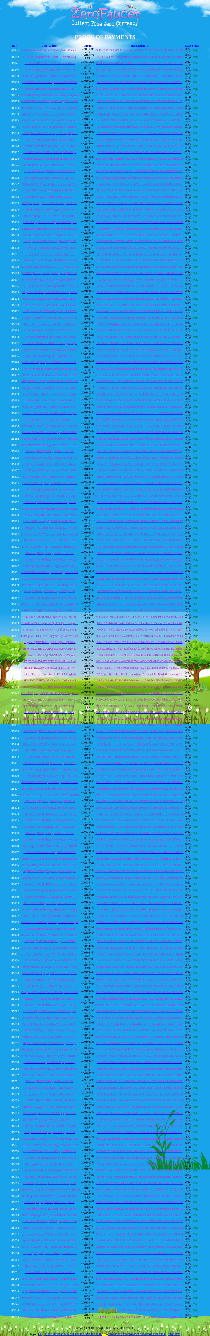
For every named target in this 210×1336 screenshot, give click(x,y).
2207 (149, 1334)
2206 (143, 1334)
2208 (156, 1334)
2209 (162, 1334)
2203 (124, 1334)
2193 (60, 1334)
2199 (99, 1334)
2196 (79, 1334)
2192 (54, 1334)
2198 (92, 1334)
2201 (111, 1334)
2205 (137, 1334)
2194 (67, 1334)
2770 (177, 1334)
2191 (47, 1334)
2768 (171, 1334)
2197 (86, 1334)
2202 (118, 1334)
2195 (73, 1334)
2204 (130, 1334)
